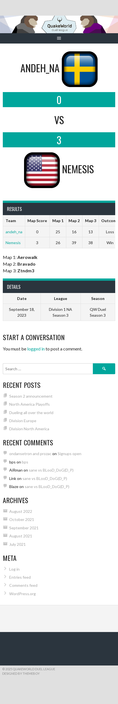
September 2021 (24, 527)
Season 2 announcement (31, 396)
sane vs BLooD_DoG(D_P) (51, 470)
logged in (36, 348)
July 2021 (17, 544)
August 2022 (20, 511)
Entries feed (20, 577)
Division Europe (22, 420)
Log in (14, 569)
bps (25, 462)
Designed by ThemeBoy (21, 673)
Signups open (69, 453)
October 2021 (21, 519)
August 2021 (20, 536)
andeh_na (14, 231)
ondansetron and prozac (30, 453)
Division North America (29, 428)
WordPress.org (22, 593)
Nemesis (13, 242)
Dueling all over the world (31, 412)
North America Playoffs (29, 404)
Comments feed (23, 585)
